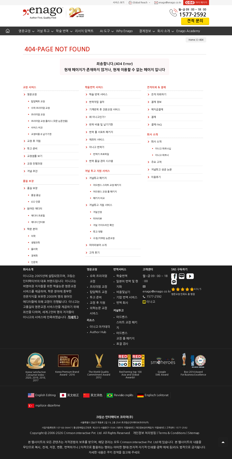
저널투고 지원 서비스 (100, 205)
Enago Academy (188, 31)
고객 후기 (94, 252)
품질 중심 (35, 195)
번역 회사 (122, 302)
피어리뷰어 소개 (98, 245)
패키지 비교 (99, 198)
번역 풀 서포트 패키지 (101, 132)
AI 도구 (105, 31)
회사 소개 (163, 31)
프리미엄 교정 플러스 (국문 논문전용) (49, 121)
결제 (153, 117)
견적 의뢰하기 (158, 94)
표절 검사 (122, 343)
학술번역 (121, 275)
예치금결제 (157, 109)
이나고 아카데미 (100, 326)
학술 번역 (62, 31)
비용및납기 (123, 291)
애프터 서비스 (96, 139)
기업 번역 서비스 (126, 297)
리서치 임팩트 (84, 31)
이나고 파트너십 (163, 149)
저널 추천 (32, 171)
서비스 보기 (118, 2)
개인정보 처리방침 (144, 432)
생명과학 (35, 242)
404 (201, 40)
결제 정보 (156, 102)
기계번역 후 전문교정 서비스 (104, 109)
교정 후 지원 (34, 141)
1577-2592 (192, 14)
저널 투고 (43, 31)
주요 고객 (156, 162)
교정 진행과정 (34, 163)
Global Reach (138, 3)
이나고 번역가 (96, 147)
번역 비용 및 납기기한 (101, 124)
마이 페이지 (196, 2)
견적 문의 (195, 21)
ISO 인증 (35, 202)
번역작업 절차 (96, 102)
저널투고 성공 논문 (161, 169)
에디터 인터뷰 (38, 222)
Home (192, 40)
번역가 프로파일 (101, 154)
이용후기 (156, 177)
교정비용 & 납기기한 (41, 134)
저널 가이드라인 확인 (103, 225)
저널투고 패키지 (98, 178)
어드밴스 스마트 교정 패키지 (107, 185)
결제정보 (145, 31)
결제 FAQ (156, 124)
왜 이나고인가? (97, 117)
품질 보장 (32, 188)
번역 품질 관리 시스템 (101, 161)
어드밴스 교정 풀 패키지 (105, 192)
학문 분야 (32, 229)
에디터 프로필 (38, 216)
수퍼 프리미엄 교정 (40, 108)
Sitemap (193, 432)
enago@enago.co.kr (167, 2)
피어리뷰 (97, 219)
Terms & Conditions (172, 432)
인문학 (34, 262)
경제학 (34, 256)
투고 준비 (32, 148)
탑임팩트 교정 (38, 101)
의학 (33, 236)
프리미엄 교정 (38, 114)
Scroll (223, 442)
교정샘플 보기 (34, 156)
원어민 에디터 (34, 208)
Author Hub (98, 332)
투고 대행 (97, 232)
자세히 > (73, 317)
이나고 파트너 (162, 155)
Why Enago (124, 31)
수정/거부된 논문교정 (104, 238)
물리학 (34, 249)
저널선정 (97, 212)
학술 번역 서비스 (98, 94)
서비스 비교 (37, 127)
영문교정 (25, 31)
